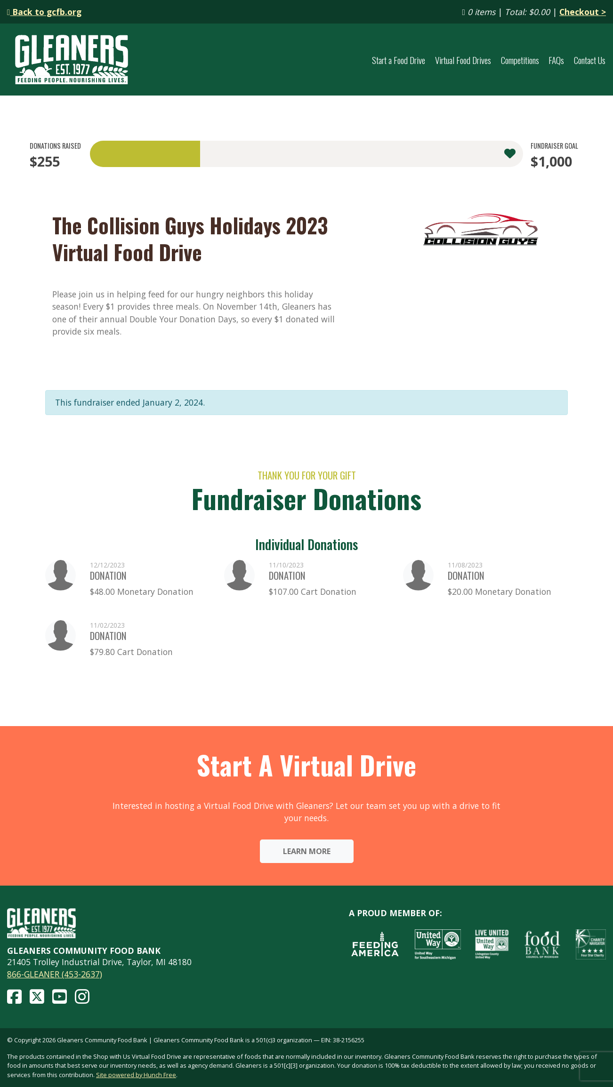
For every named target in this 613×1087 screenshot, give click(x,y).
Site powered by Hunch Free (136, 1075)
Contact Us (589, 59)
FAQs (556, 59)
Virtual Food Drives (463, 59)
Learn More (307, 851)
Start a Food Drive (398, 59)
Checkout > (582, 11)
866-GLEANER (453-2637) (54, 974)
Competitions (520, 59)
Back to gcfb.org (44, 11)
